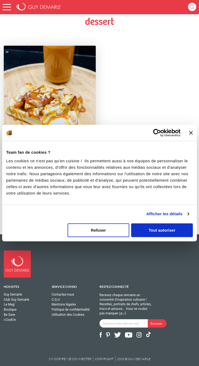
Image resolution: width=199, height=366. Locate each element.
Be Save (9, 315)
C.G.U (56, 300)
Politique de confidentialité (71, 309)
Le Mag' (9, 304)
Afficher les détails (164, 213)
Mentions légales (64, 304)
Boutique (10, 309)
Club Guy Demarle (16, 300)
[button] (7, 7)
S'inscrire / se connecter (70, 359)
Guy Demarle (13, 294)
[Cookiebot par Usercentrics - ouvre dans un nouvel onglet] (157, 133)
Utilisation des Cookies (68, 315)
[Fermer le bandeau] (191, 133)
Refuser (98, 230)
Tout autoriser (162, 230)
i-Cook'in (10, 320)
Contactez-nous (63, 294)
